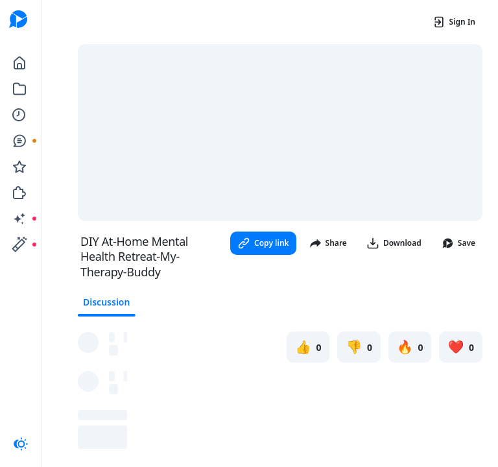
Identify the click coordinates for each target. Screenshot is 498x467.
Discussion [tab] (106, 302)
